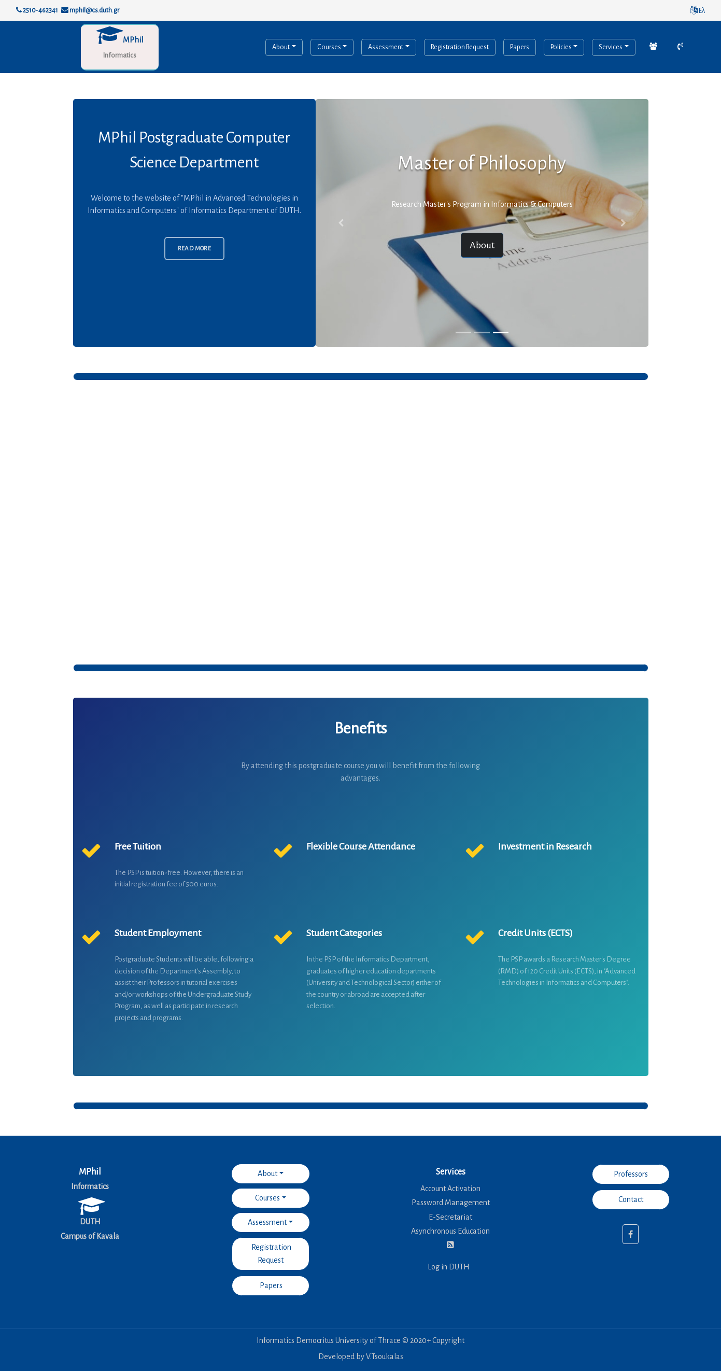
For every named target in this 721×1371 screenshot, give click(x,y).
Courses (329, 47)
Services (611, 47)
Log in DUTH (449, 1267)
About (281, 47)
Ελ (697, 11)
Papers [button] (270, 1285)
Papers (519, 47)
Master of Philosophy (482, 163)
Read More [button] (194, 248)
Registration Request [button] (270, 1253)
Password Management (451, 1202)
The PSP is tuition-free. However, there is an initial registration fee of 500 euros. (179, 878)
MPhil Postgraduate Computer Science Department (194, 150)
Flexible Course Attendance (360, 846)
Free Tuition (138, 846)
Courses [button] (267, 1198)
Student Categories (344, 933)
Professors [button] (631, 1174)
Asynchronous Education (450, 1231)
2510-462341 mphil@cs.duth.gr (67, 10)
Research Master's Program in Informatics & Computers (482, 204)
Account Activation (450, 1188)
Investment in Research (545, 846)
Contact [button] (630, 1199)
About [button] (482, 245)
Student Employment (158, 933)
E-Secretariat (450, 1217)
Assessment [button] (267, 1222)
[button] (340, 223)
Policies (561, 47)
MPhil (133, 40)
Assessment (385, 47)
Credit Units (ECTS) (535, 933)
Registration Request (460, 47)
